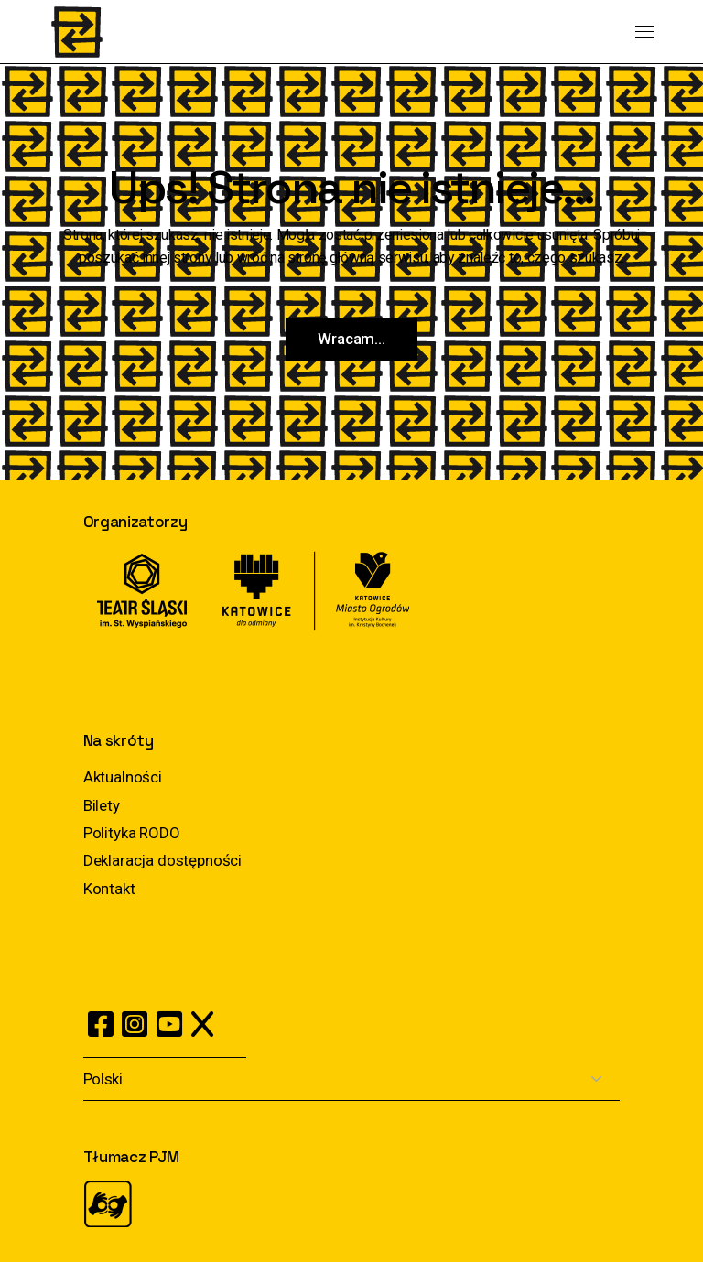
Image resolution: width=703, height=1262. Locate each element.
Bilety (101, 805)
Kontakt (109, 888)
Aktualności (122, 777)
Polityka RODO (131, 833)
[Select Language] (351, 1079)
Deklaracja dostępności (162, 860)
